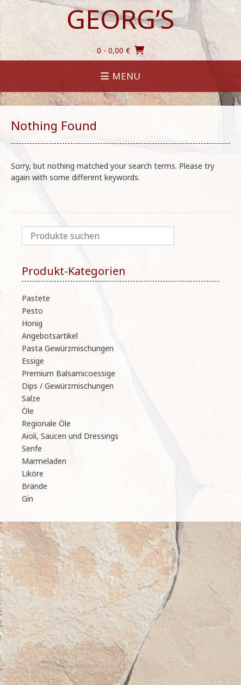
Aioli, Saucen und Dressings (70, 436)
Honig (32, 323)
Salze (31, 398)
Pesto (32, 310)
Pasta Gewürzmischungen (68, 348)
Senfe (32, 448)
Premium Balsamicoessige (68, 373)
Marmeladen (44, 461)
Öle (28, 411)
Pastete (36, 298)
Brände (34, 486)
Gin (27, 498)
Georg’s (120, 19)
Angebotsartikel (50, 336)
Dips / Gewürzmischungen (68, 386)
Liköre (33, 473)
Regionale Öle (46, 423)
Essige (33, 361)
